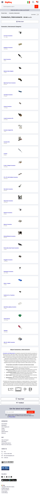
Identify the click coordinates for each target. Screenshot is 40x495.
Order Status (3, 441)
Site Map (3, 430)
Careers (3, 428)
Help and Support (4, 440)
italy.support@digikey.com (7, 455)
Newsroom (3, 433)
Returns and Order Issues (6, 444)
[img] (8, 2)
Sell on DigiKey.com (5, 426)
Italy (3, 485)
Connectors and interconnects (9, 353)
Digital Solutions (4, 431)
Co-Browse (4, 457)
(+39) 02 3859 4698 (6, 453)
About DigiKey (4, 423)
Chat (3, 451)
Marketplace (3, 425)
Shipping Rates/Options (6, 443)
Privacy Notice (12, 416)
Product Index (4, 13)
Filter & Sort (21, 21)
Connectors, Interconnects (14, 13)
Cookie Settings (4, 492)
